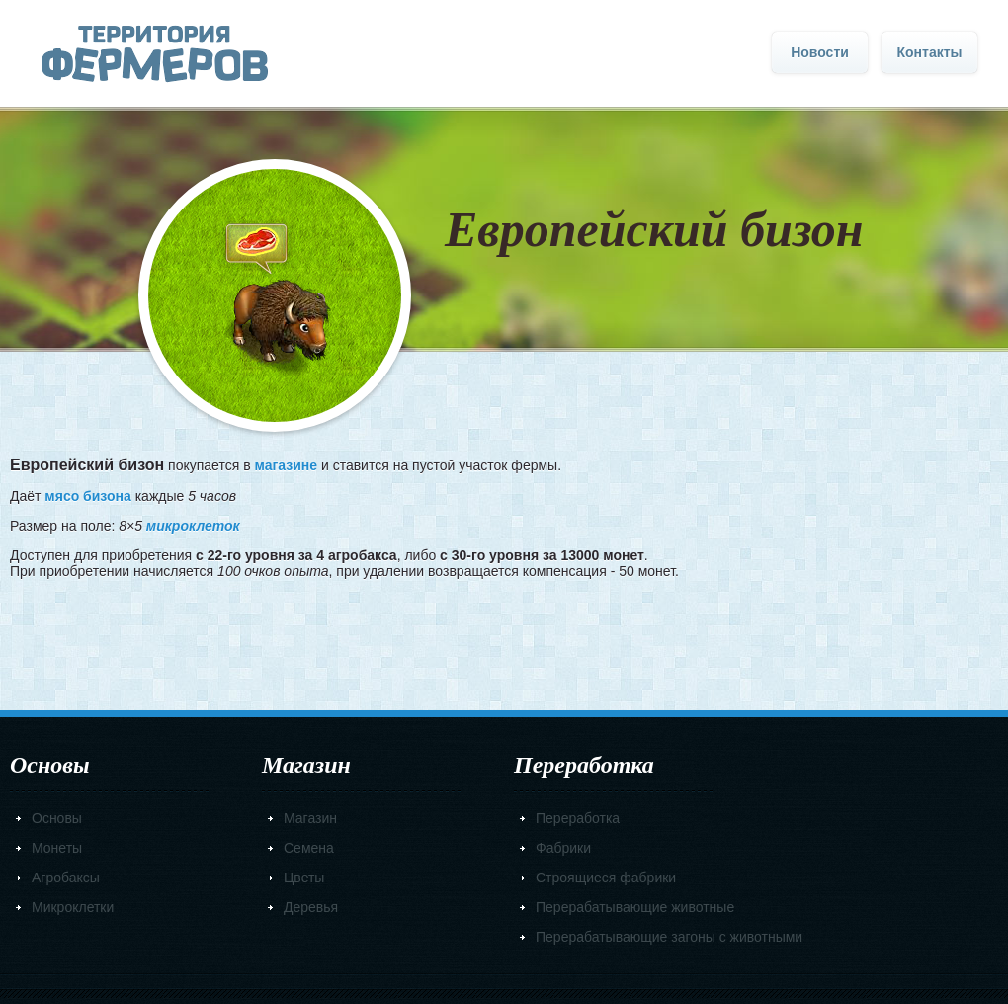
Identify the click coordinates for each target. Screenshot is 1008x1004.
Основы (57, 818)
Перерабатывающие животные (635, 907)
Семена (309, 848)
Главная (155, 54)
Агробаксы (66, 877)
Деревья (311, 907)
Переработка (578, 818)
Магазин (310, 818)
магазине (285, 465)
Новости (820, 52)
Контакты (929, 52)
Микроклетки (73, 907)
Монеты (57, 848)
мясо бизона (87, 496)
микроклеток (193, 526)
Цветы (304, 877)
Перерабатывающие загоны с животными (669, 937)
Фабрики (563, 848)
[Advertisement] (504, 638)
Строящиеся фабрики (606, 877)
